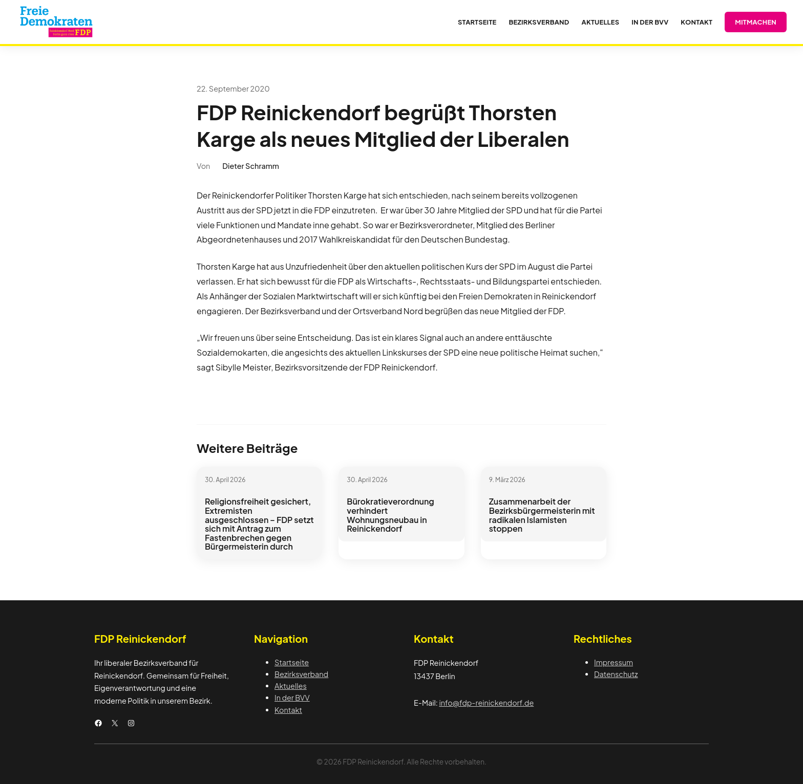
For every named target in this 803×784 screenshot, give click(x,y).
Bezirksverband (301, 674)
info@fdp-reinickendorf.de (486, 702)
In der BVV (292, 697)
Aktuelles (290, 685)
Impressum (613, 662)
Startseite (291, 662)
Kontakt (288, 709)
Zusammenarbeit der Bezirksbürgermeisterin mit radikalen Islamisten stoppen (542, 515)
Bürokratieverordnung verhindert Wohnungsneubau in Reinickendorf (390, 515)
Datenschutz (616, 674)
